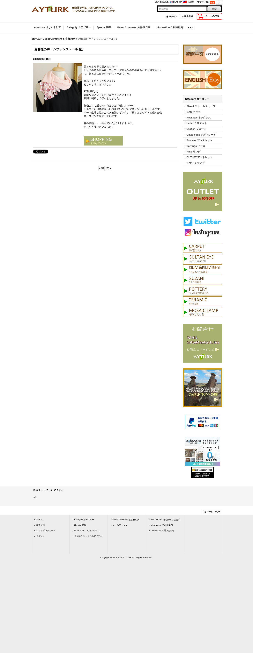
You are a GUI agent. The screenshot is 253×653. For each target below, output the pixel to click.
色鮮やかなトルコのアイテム (88, 536)
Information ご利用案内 (162, 525)
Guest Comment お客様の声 (126, 519)
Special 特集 (80, 525)
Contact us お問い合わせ (163, 530)
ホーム (39, 519)
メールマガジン (120, 525)
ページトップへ (214, 512)
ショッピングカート (46, 530)
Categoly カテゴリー (84, 519)
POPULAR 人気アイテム (87, 530)
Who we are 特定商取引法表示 (165, 519)
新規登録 (188, 16)
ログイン (173, 16)
